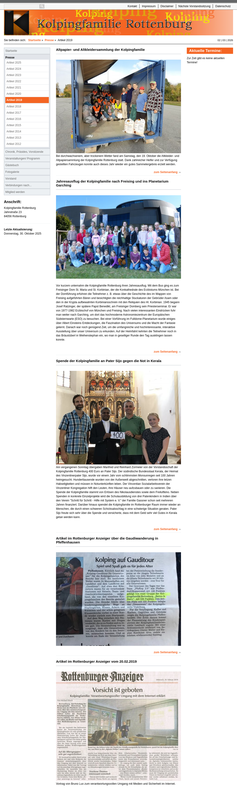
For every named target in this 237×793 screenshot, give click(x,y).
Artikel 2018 (13, 106)
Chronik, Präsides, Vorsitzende (24, 151)
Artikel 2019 (14, 100)
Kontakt (132, 6)
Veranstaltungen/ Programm (22, 158)
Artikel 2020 (13, 93)
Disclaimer (167, 6)
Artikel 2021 (13, 87)
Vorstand (10, 178)
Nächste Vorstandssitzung (194, 6)
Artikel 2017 (13, 112)
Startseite (34, 40)
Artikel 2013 (13, 137)
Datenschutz (223, 6)
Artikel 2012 (13, 144)
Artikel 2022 (13, 81)
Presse (49, 40)
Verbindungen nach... (18, 185)
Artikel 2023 (13, 75)
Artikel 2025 (13, 62)
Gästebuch (12, 165)
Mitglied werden (15, 192)
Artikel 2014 (13, 131)
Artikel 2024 (13, 68)
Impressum (149, 6)
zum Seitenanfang (166, 172)
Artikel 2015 (13, 125)
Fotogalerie (12, 172)
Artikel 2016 (13, 119)
